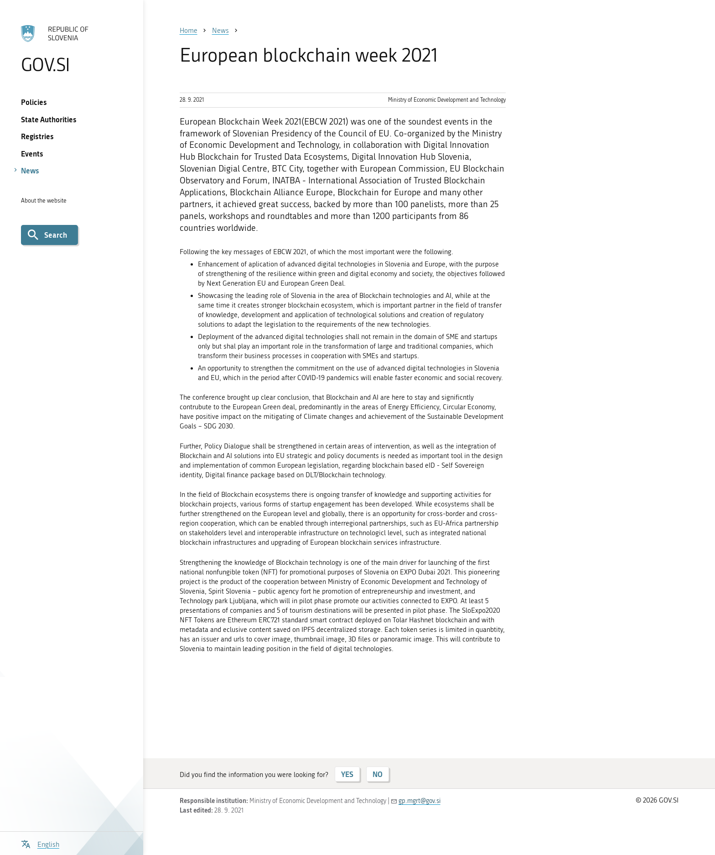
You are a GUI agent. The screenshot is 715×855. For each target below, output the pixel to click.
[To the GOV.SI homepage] (71, 49)
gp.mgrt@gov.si (419, 801)
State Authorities (49, 119)
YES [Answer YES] (347, 774)
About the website (44, 200)
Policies (34, 102)
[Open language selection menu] (40, 843)
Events (32, 153)
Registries (37, 136)
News (30, 170)
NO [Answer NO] (378, 774)
